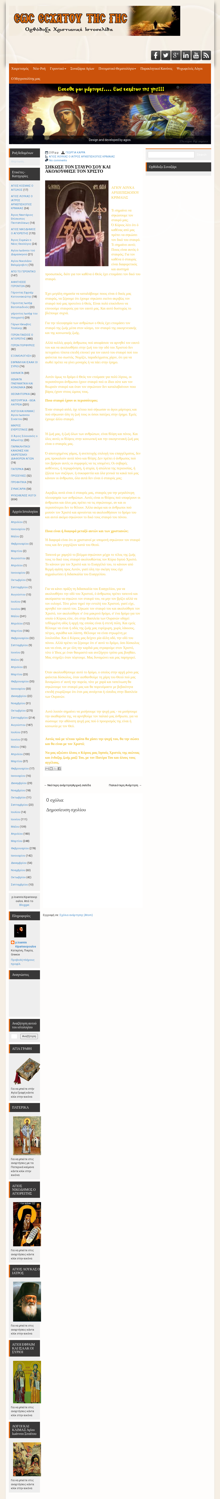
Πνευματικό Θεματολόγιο (117, 68)
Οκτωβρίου (18, 580)
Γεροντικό (58, 68)
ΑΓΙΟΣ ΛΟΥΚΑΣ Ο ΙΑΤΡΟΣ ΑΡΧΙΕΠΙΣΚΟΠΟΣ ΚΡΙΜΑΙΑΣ (82, 156)
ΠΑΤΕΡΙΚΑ (17, 469)
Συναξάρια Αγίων (82, 68)
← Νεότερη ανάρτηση (58, 785)
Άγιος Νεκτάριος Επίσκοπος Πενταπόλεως (22, 218)
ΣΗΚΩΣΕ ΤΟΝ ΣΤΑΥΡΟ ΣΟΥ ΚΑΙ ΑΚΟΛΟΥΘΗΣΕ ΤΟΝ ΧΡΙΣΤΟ (78, 169)
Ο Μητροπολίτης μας (25, 79)
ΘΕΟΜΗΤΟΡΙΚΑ (20, 394)
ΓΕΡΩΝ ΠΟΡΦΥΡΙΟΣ (23, 345)
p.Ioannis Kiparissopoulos (25, 944)
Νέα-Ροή (39, 68)
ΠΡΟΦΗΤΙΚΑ (18, 482)
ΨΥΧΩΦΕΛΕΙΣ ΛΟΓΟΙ (23, 495)
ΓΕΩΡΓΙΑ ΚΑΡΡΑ (75, 152)
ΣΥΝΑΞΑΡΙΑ (18, 488)
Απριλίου (17, 522)
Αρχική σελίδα (81, 785)
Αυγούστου (18, 558)
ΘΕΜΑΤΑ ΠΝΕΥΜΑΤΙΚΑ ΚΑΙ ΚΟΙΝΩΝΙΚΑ (22, 383)
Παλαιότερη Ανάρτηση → (125, 785)
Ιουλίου (15, 601)
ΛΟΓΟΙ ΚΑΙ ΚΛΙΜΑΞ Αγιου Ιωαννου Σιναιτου (23, 415)
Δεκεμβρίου (19, 696)
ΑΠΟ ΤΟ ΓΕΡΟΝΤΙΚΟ (23, 271)
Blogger (24, 905)
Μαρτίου (16, 551)
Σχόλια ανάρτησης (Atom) (76, 915)
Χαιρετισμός (20, 68)
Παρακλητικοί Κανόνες (156, 68)
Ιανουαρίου (18, 529)
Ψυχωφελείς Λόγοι (189, 68)
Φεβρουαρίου (20, 543)
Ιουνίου (15, 608)
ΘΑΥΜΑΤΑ (17, 373)
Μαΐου (15, 536)
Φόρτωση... (18, 161)
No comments (58, 160)
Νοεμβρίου (18, 703)
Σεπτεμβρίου (19, 587)
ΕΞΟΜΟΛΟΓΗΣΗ (21, 355)
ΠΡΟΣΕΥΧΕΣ (18, 475)
